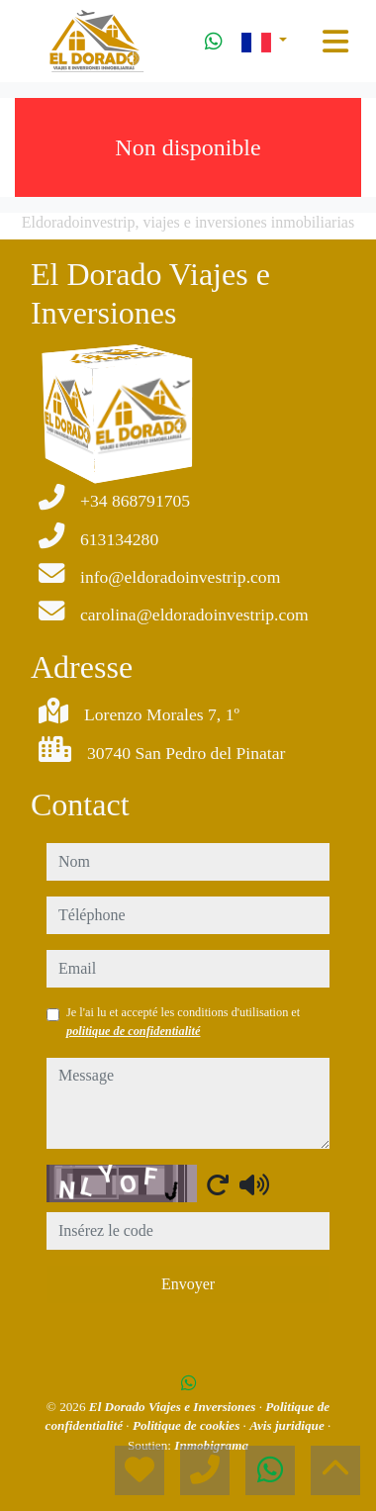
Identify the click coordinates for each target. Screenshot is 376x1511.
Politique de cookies (188, 1425)
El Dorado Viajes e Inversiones (174, 1406)
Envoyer (188, 1283)
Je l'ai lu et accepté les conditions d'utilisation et (183, 1021)
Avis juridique (288, 1425)
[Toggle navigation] (335, 41)
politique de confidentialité (133, 1031)
